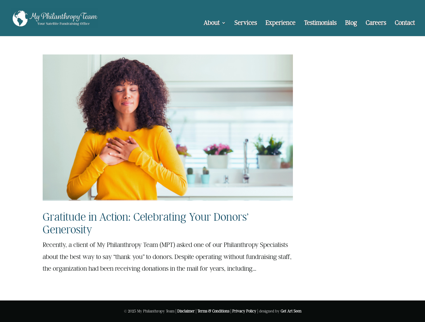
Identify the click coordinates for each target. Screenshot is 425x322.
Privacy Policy (244, 310)
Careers (376, 24)
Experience (280, 24)
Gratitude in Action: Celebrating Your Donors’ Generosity (145, 223)
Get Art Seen (291, 310)
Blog (351, 24)
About (211, 24)
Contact (405, 24)
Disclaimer (186, 310)
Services (245, 24)
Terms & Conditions (213, 310)
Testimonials (320, 24)
